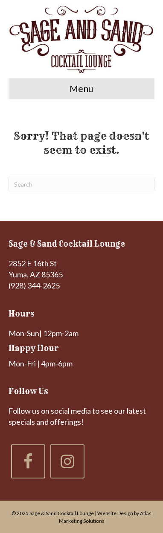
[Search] (81, 184)
